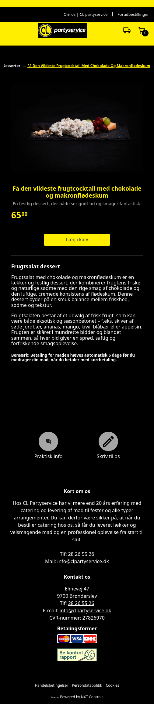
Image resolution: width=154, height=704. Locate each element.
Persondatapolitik (87, 685)
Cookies (112, 685)
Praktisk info (48, 445)
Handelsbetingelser (51, 685)
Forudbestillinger (133, 14)
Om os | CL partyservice (85, 14)
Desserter (12, 65)
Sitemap (55, 697)
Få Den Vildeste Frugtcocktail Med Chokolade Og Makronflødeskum (88, 65)
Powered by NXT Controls (81, 697)
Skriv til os (108, 445)
